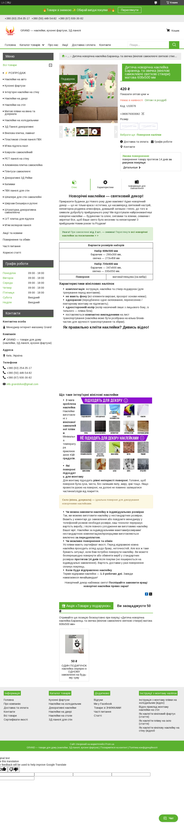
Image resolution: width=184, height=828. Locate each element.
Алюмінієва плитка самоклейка (23, 165)
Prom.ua (109, 744)
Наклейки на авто (15, 79)
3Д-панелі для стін (60, 719)
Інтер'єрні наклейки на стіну (22, 92)
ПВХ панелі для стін (17, 190)
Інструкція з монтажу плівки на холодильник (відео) (158, 701)
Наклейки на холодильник (65, 703)
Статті (98, 715)
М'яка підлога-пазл (16, 145)
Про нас (53, 44)
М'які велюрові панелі (18, 225)
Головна (10, 44)
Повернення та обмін (16, 239)
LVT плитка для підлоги (19, 218)
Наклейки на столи (60, 715)
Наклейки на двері (16, 98)
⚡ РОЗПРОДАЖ (15, 72)
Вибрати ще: (140, 134)
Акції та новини (12, 233)
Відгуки (98, 699)
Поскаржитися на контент (113, 747)
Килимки (10, 184)
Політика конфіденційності (143, 747)
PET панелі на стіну (17, 158)
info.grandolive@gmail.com (22, 384)
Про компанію (12, 703)
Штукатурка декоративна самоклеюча (20, 211)
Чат (168, 818)
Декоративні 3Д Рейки (18, 177)
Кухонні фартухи (15, 85)
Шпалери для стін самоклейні (23, 196)
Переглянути (129, 10)
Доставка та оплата (16, 707)
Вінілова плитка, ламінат (20, 133)
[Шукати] (174, 44)
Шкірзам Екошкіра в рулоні (21, 203)
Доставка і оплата (83, 44)
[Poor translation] (14, 769)
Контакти (105, 44)
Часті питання (11, 246)
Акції (65, 44)
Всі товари (10, 65)
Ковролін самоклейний (18, 152)
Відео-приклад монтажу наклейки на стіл (154, 708)
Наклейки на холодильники (21, 120)
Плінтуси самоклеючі (17, 171)
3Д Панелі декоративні (19, 126)
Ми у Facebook (103, 703)
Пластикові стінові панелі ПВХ (23, 139)
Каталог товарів (30, 44)
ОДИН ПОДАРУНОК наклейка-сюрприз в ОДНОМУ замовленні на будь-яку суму (74, 671)
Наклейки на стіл (15, 104)
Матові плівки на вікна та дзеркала (20, 112)
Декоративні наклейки (62, 707)
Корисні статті (12, 252)
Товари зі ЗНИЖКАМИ (107, 707)
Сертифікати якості (16, 719)
